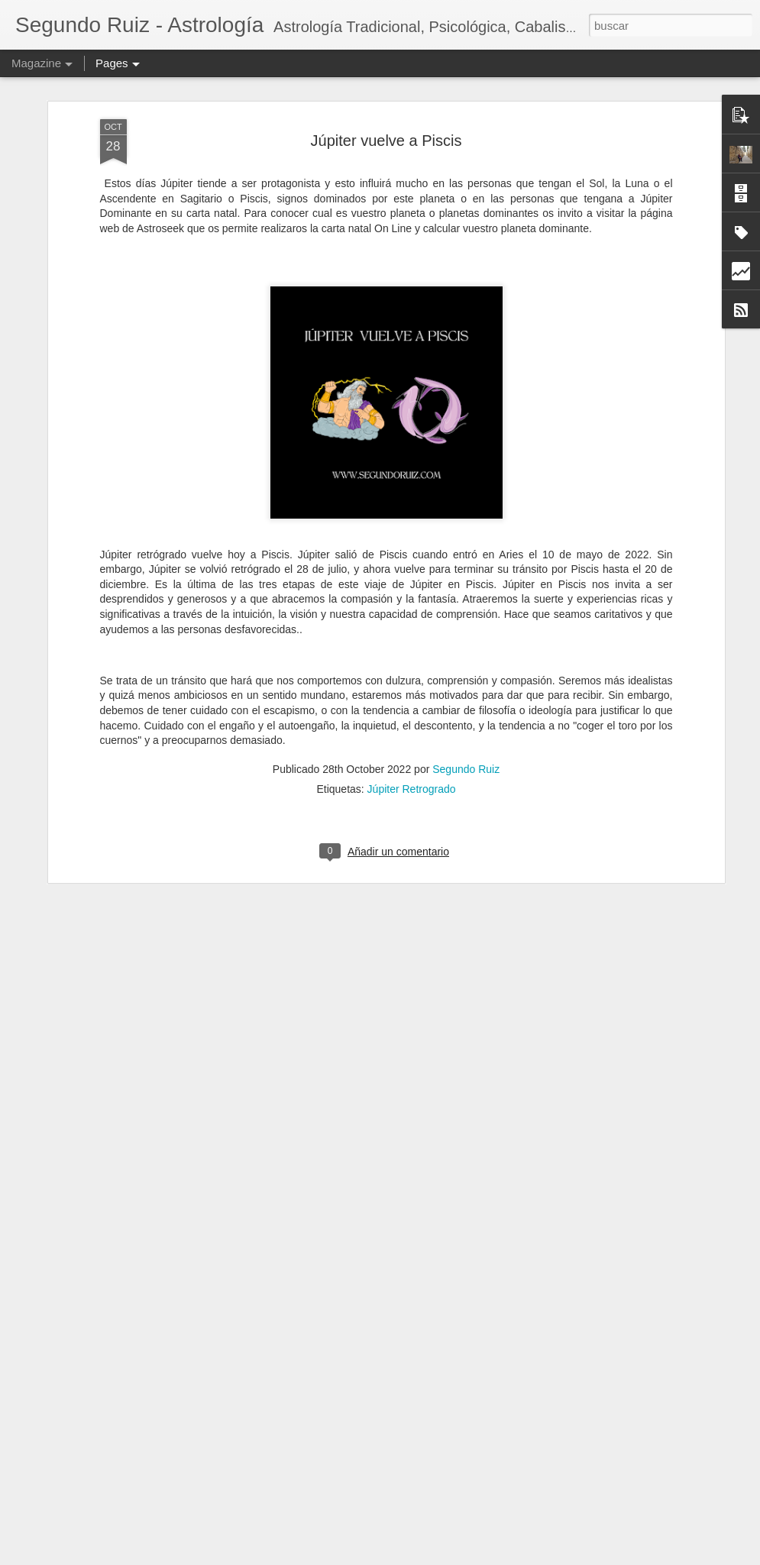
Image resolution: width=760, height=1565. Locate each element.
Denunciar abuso (519, 1556)
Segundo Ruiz (466, 696)
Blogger (468, 1556)
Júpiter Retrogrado (411, 716)
